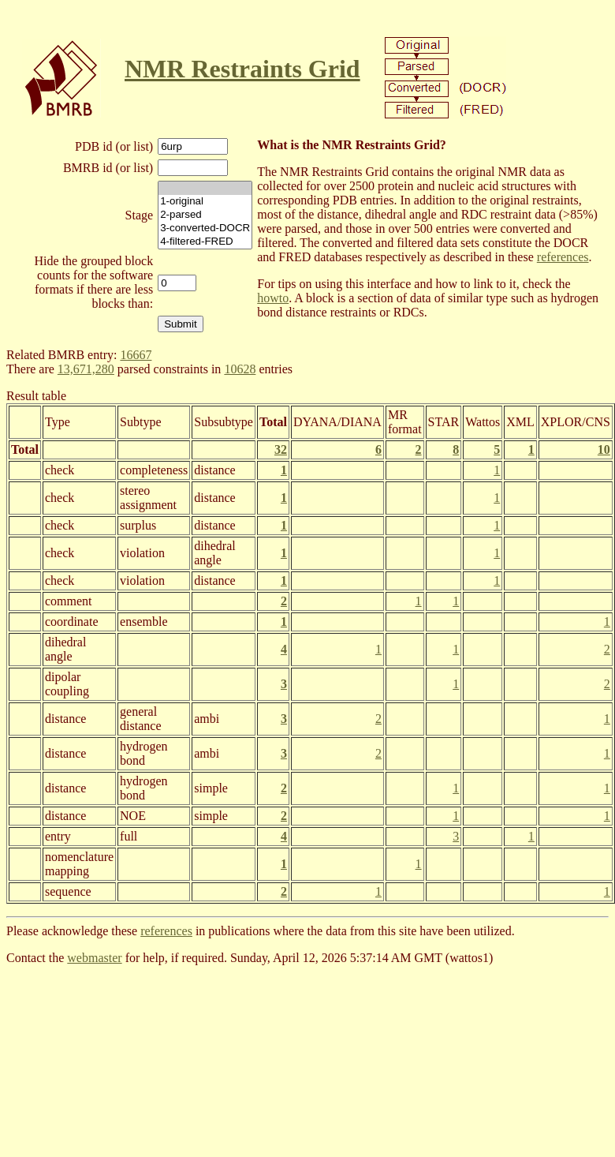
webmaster (94, 957)
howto (273, 298)
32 (280, 449)
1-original (205, 201)
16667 (135, 354)
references (563, 257)
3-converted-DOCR (205, 228)
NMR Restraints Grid (242, 68)
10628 (239, 369)
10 (604, 449)
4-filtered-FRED (205, 242)
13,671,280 (86, 369)
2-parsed (205, 215)
